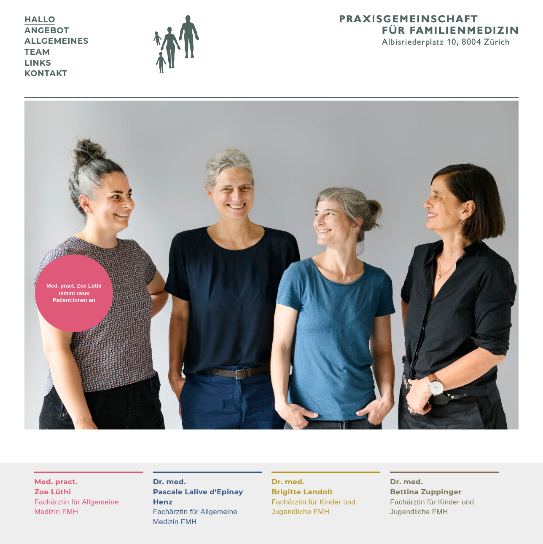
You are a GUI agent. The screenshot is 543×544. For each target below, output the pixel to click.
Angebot (46, 30)
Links (37, 63)
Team (37, 52)
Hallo (39, 19)
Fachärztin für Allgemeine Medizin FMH (76, 496)
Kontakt (45, 73)
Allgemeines (56, 41)
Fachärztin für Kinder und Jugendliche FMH (313, 496)
